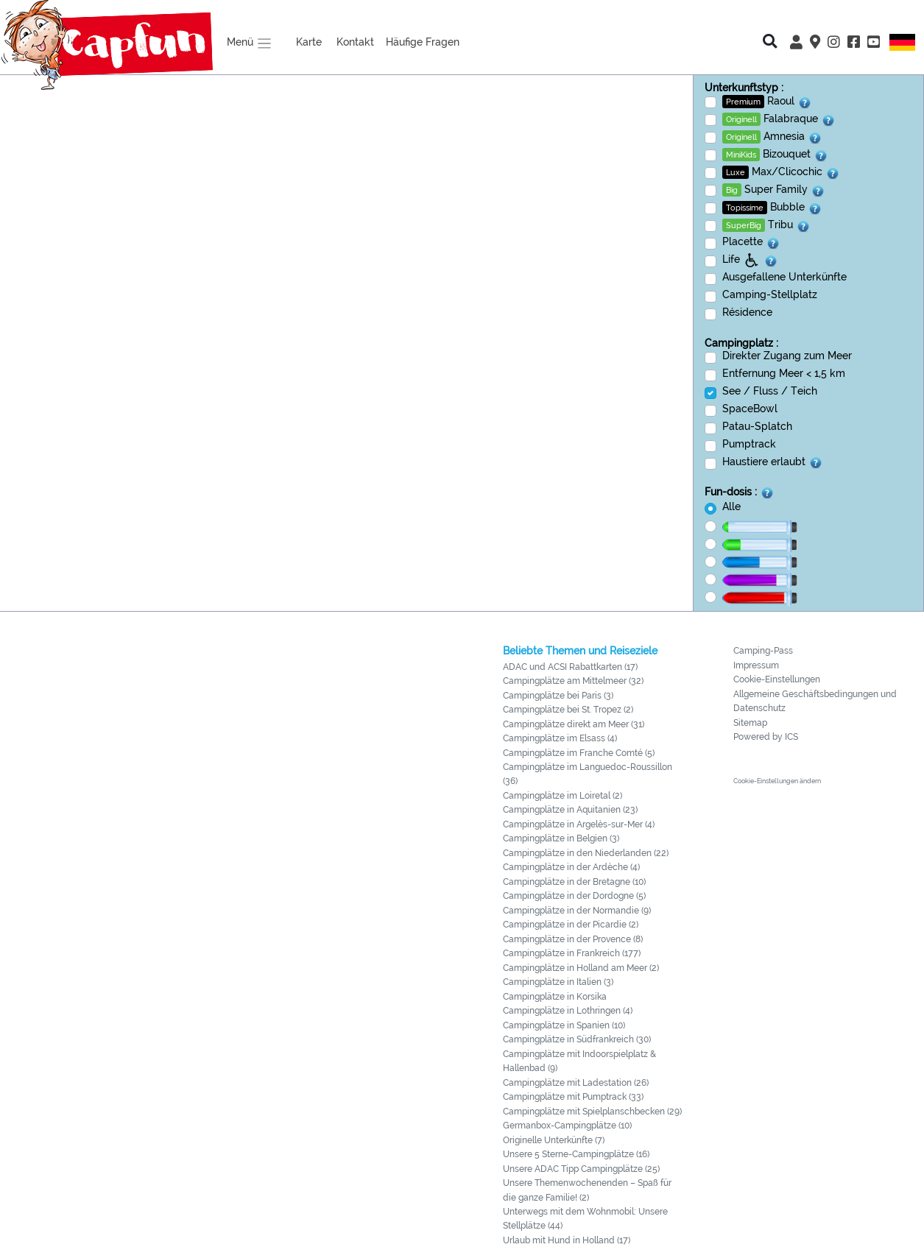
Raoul (767, 101)
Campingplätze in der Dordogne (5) (574, 896)
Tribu (766, 225)
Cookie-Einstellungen (776, 679)
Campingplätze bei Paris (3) (558, 695)
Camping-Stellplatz (769, 294)
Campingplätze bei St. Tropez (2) (568, 709)
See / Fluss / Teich (769, 390)
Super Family (773, 190)
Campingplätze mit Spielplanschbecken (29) (592, 1111)
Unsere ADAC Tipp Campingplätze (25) (581, 1169)
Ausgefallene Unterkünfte (784, 276)
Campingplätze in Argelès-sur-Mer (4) (579, 824)
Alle (731, 506)
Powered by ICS (765, 737)
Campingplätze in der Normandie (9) (577, 910)
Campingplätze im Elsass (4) (560, 738)
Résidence (747, 311)
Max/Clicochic (781, 172)
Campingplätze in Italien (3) (558, 982)
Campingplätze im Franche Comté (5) (579, 753)
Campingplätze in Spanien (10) (564, 1025)
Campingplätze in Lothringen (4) (567, 1011)
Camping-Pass (763, 651)
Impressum (756, 665)
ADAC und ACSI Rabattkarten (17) (570, 667)
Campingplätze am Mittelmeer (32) (573, 681)
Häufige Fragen (422, 41)
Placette (751, 242)
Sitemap (750, 723)
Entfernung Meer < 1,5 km (783, 373)
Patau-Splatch (757, 426)
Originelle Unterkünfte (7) (553, 1140)
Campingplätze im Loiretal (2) (562, 796)
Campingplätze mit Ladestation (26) (576, 1083)
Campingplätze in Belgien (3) (561, 838)
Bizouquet (775, 154)
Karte (309, 41)
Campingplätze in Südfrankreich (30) (577, 1039)
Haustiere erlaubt (772, 462)
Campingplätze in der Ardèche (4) (571, 867)
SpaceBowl (749, 408)
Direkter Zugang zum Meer (787, 355)
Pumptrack (749, 443)
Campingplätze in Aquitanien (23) (570, 810)
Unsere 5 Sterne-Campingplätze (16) (576, 1154)
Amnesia (772, 137)
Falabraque (779, 119)
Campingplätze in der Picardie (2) (570, 924)
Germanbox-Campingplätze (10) (567, 1125)
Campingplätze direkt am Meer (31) (573, 724)
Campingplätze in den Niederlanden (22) (586, 853)
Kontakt (355, 41)
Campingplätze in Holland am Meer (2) (581, 968)
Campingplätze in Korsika (555, 997)
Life (750, 259)
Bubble (772, 207)
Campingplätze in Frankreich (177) (572, 953)
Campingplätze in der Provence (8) (573, 939)
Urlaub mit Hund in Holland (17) (566, 1240)
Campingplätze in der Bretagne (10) (574, 882)
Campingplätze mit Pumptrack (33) (573, 1097)
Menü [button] (249, 43)
